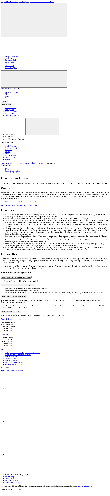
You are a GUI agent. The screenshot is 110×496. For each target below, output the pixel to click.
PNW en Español (11, 68)
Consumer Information (13, 478)
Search (3, 134)
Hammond (4, 334)
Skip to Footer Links (47, 2)
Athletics (8, 64)
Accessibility (9, 476)
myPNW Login (10, 146)
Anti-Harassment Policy (13, 482)
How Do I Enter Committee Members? (14, 296)
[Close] (6, 104)
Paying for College (11, 60)
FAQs (7, 169)
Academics (9, 58)
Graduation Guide (11, 173)
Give (6, 98)
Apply (7, 96)
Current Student (10, 108)
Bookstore (8, 154)
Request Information (12, 92)
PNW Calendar (10, 155)
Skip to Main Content (8, 2)
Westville (4, 349)
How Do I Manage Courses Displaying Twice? (16, 277)
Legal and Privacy (11, 480)
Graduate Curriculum (12, 171)
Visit (6, 94)
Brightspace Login (11, 148)
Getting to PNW (10, 157)
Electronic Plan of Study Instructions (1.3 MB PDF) (19, 205)
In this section (6, 165)
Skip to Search (35, 2)
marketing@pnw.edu (85, 486)
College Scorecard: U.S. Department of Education (22, 353)
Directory (8, 150)
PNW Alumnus (10, 113)
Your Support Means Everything (12, 370)
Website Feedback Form (13, 364)
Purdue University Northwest (11, 88)
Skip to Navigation (22, 2)
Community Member (12, 115)
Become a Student (11, 56)
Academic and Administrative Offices (18, 355)
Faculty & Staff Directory (14, 362)
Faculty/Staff (9, 110)
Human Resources (11, 357)
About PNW (9, 66)
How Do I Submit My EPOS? (11, 311)
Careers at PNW (10, 358)
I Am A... (4, 102)
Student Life (9, 62)
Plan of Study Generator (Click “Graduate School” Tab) (20, 202)
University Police (11, 360)
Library (7, 152)
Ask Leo (8, 159)
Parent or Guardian (11, 112)
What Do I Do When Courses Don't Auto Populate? (18, 285)
